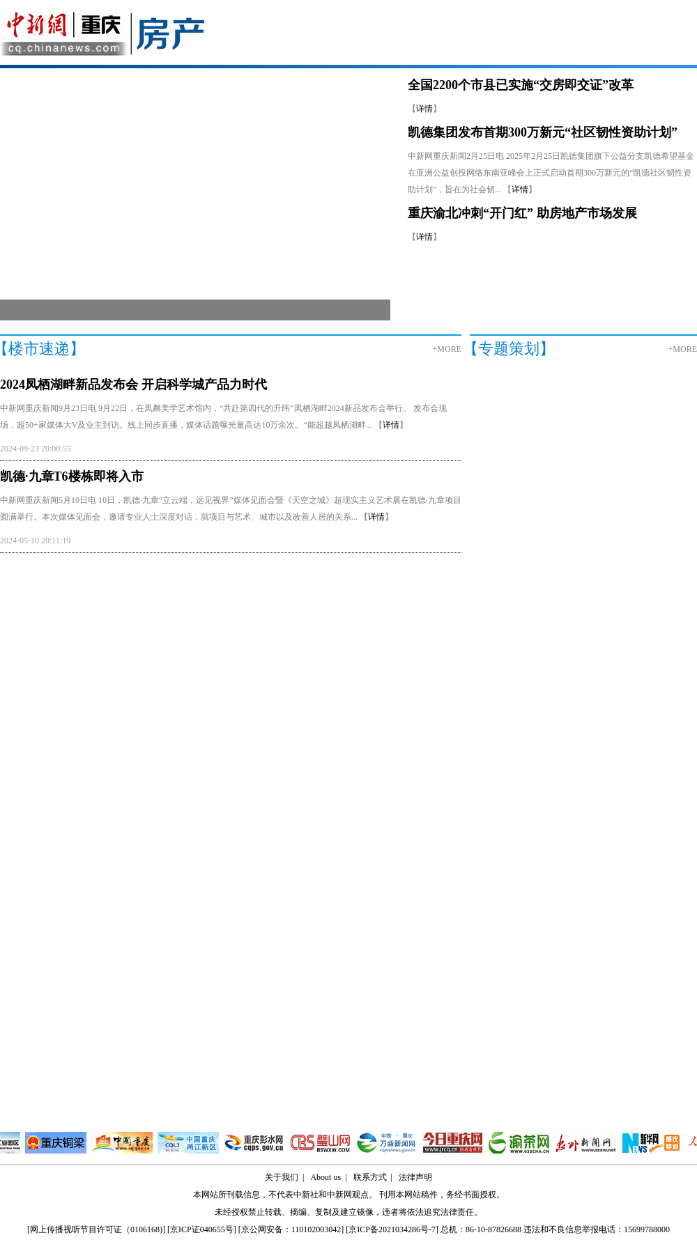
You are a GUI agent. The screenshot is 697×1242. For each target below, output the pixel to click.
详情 (424, 109)
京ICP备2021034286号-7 (392, 1229)
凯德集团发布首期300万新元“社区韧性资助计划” (542, 132)
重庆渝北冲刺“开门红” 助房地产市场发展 (522, 213)
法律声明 (415, 1177)
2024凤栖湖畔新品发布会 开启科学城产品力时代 (133, 384)
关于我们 (281, 1177)
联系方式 (370, 1177)
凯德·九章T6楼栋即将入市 (72, 476)
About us (325, 1177)
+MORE (447, 349)
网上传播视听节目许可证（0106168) (96, 1229)
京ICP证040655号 (201, 1229)
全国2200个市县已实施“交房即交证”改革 (521, 85)
